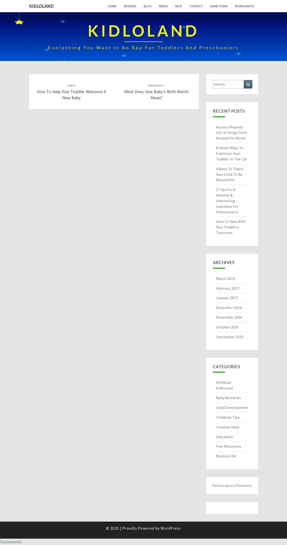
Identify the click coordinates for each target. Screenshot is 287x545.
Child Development (232, 407)
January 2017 (227, 297)
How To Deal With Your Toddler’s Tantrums (231, 227)
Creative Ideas (227, 427)
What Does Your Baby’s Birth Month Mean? (156, 91)
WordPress (171, 528)
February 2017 (227, 288)
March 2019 (225, 278)
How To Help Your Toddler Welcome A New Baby (71, 91)
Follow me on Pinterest (232, 485)
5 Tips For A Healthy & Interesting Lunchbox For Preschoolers (227, 200)
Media (163, 6)
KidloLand (41, 6)
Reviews (130, 6)
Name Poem (219, 6)
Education (224, 436)
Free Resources (228, 446)
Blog (148, 6)
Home (112, 6)
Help (178, 6)
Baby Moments (228, 397)
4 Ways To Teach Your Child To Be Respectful (229, 174)
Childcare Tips (228, 417)
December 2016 (229, 307)
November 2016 (229, 317)
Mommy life (226, 456)
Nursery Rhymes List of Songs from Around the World (231, 133)
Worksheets (245, 6)
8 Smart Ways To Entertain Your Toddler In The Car (231, 153)
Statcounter (11, 542)
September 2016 (229, 336)
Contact (196, 6)
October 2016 (227, 327)
